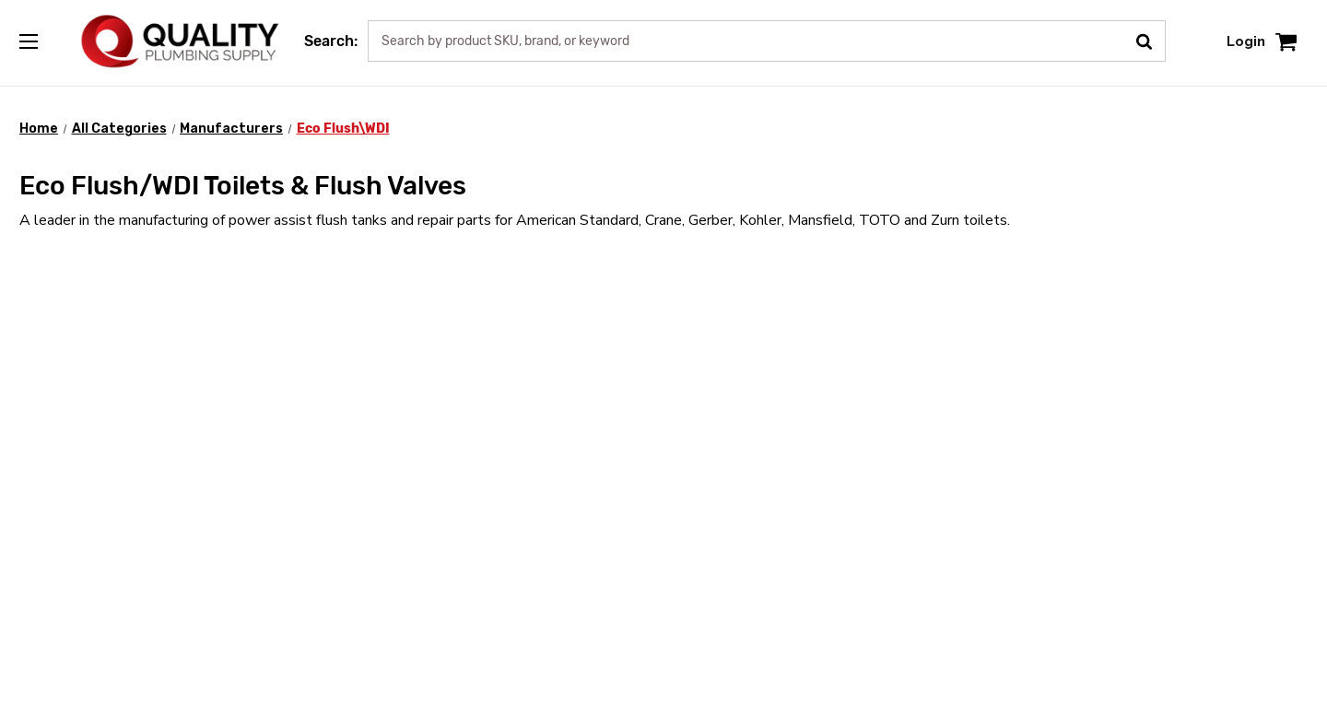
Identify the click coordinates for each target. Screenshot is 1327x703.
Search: (331, 41)
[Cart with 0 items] (1286, 41)
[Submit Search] (1150, 39)
